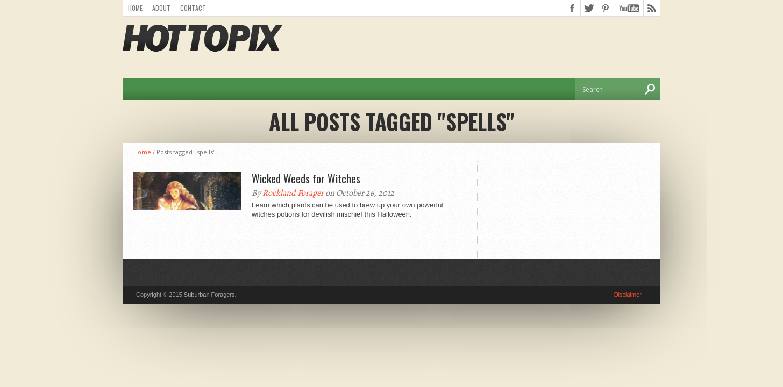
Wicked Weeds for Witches (306, 178)
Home (135, 7)
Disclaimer (628, 294)
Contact (193, 7)
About (161, 7)
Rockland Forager (293, 193)
